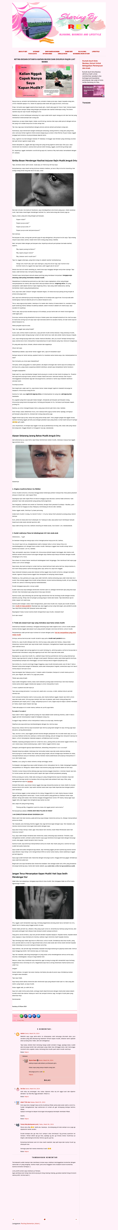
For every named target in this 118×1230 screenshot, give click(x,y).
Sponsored (47, 54)
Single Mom (62, 54)
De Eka (22, 1089)
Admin (22, 1033)
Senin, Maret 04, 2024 (32, 1033)
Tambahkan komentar (45, 1157)
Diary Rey (69, 51)
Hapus (26, 1052)
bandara (30, 781)
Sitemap (36, 51)
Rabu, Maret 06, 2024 (46, 1124)
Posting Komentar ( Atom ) (30, 1223)
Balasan (25, 1056)
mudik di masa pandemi (23, 606)
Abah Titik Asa (25, 1102)
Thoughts (32, 54)
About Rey (23, 51)
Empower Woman (52, 51)
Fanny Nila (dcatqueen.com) (29, 1124)
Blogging (82, 51)
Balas (22, 1052)
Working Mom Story (81, 54)
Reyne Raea (32, 1060)
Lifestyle (95, 51)
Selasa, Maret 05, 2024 (37, 1102)
